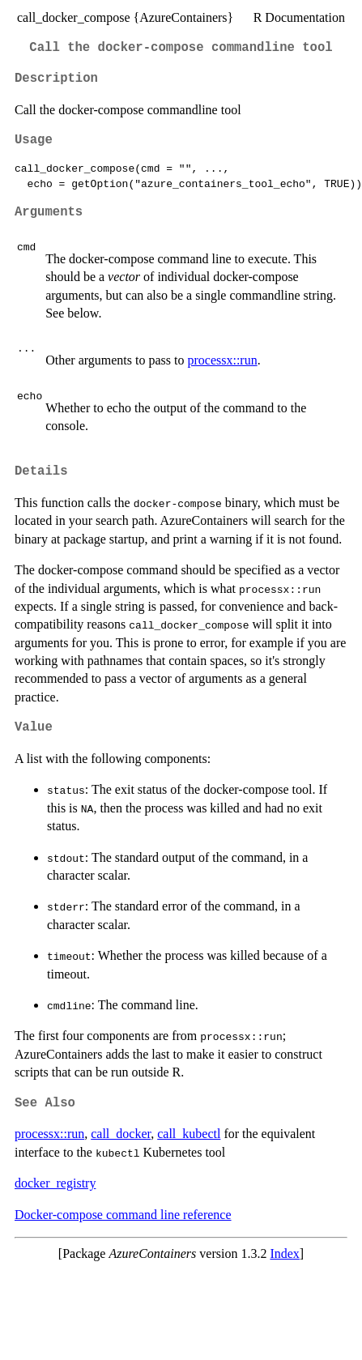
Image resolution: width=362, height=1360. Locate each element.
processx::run (222, 360)
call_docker (121, 1133)
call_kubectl (188, 1133)
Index (284, 1253)
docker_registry (55, 1183)
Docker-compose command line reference (123, 1214)
